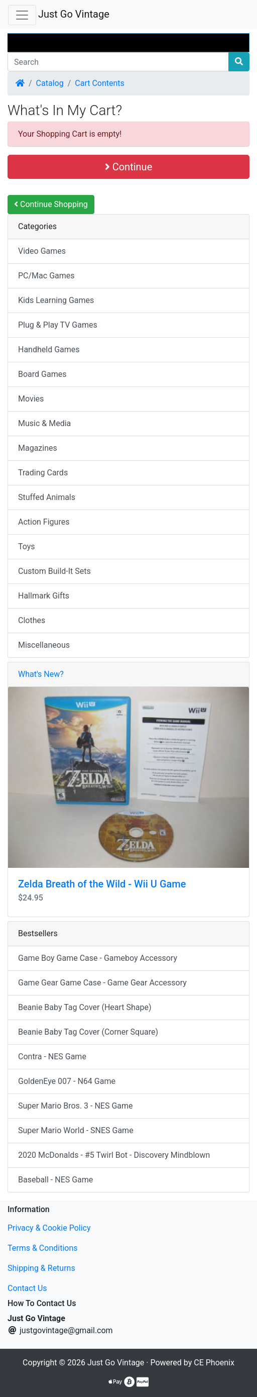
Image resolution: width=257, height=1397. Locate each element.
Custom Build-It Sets (54, 571)
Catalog (50, 83)
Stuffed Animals (46, 497)
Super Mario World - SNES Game (76, 1130)
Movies (31, 399)
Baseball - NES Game (55, 1179)
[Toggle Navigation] (22, 15)
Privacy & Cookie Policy (49, 1228)
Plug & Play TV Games (57, 325)
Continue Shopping (51, 204)
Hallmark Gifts (43, 596)
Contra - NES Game (52, 1056)
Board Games (42, 374)
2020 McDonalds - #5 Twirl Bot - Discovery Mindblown (114, 1155)
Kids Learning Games (56, 300)
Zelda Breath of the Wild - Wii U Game (102, 884)
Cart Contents (99, 83)
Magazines (37, 448)
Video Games (42, 251)
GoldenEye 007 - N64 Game (66, 1081)
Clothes (31, 620)
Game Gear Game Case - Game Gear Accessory (102, 982)
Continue (129, 167)
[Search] (118, 61)
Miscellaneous (44, 645)
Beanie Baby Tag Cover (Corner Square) (88, 1032)
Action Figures (43, 522)
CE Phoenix (214, 1362)
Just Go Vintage (73, 14)
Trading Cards (43, 472)
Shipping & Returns (41, 1268)
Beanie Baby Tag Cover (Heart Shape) (85, 1007)
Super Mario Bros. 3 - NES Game (75, 1106)
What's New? (41, 674)
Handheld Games (49, 349)
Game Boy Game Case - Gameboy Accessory (97, 958)
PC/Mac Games (46, 275)
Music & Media (44, 423)
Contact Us (27, 1288)
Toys (26, 546)
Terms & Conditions (43, 1248)
